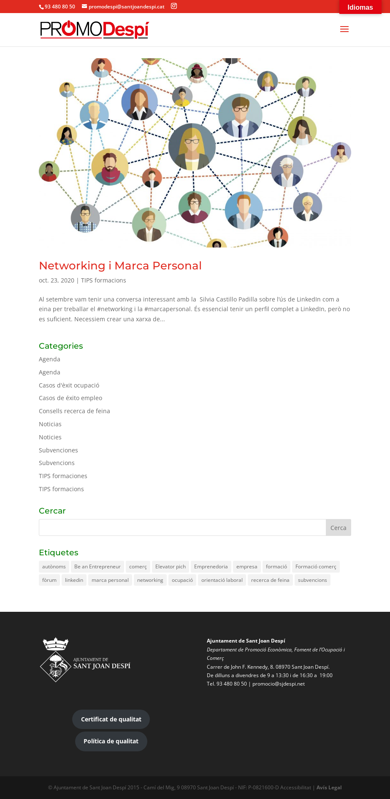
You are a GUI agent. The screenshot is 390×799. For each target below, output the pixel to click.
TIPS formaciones (63, 476)
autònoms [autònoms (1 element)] (54, 566)
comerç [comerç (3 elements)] (138, 566)
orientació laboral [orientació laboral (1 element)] (222, 580)
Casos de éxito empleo (70, 398)
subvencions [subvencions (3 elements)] (312, 580)
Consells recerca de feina (74, 411)
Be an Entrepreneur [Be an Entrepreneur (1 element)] (97, 566)
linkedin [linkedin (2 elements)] (74, 580)
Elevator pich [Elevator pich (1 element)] (170, 566)
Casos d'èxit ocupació (69, 385)
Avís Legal (329, 787)
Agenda (49, 359)
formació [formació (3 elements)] (276, 566)
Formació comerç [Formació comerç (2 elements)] (315, 566)
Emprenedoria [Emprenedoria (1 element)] (211, 566)
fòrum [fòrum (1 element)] (49, 580)
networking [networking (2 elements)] (150, 580)
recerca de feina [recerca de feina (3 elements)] (270, 580)
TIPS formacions (103, 280)
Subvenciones (58, 450)
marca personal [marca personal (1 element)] (110, 580)
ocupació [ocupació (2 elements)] (182, 580)
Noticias (50, 424)
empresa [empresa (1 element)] (246, 566)
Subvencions (57, 463)
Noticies (50, 437)
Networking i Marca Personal (120, 265)
